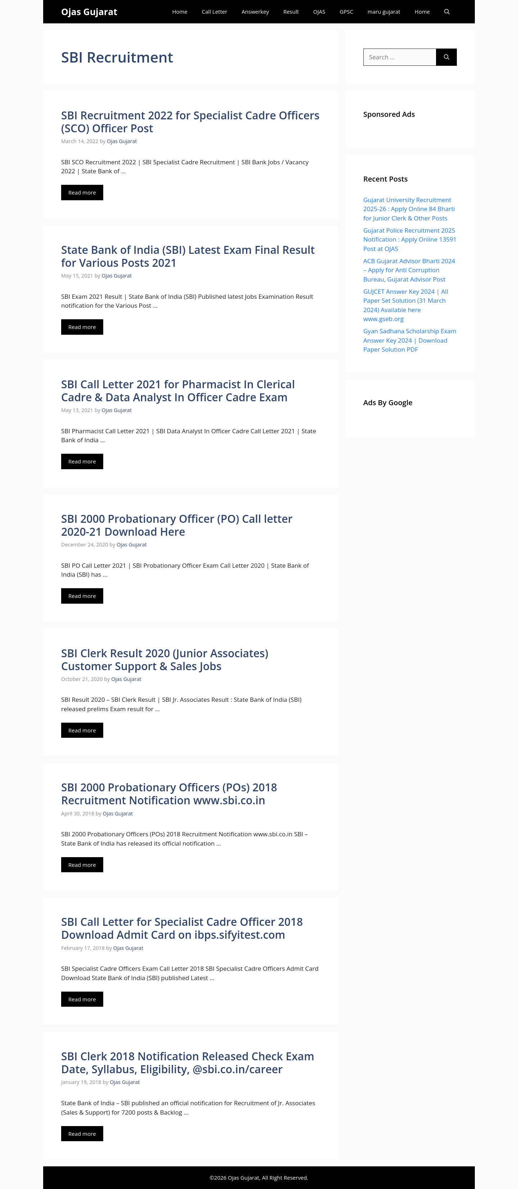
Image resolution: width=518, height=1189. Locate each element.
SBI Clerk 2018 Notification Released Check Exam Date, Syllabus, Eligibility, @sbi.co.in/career (187, 1062)
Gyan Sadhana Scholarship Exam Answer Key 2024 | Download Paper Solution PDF (409, 340)
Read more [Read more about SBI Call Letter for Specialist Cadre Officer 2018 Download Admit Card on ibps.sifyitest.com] (82, 999)
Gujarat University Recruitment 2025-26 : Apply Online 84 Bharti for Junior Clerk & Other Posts (409, 209)
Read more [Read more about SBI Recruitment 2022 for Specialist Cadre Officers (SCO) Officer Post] (82, 192)
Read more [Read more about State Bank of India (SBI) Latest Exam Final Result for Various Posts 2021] (82, 326)
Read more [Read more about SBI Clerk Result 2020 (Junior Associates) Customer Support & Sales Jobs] (82, 730)
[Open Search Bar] (447, 11)
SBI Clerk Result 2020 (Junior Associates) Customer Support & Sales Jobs (164, 659)
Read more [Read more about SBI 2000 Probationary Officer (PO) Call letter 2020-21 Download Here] (82, 595)
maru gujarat (384, 11)
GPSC (346, 11)
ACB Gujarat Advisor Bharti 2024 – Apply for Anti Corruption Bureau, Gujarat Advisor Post (409, 270)
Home (179, 11)
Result (291, 11)
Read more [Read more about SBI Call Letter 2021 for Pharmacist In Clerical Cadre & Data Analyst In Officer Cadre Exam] (82, 461)
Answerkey (255, 11)
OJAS (319, 11)
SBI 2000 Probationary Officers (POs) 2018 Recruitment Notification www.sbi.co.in (169, 794)
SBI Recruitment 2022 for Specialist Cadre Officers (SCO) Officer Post (190, 122)
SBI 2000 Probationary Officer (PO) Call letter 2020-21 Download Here (176, 525)
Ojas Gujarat (89, 11)
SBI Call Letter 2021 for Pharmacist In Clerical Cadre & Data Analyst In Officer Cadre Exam (178, 390)
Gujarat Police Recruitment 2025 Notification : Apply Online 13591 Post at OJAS (409, 239)
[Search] (446, 57)
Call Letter (214, 11)
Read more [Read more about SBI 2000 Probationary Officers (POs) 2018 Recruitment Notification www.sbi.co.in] (82, 864)
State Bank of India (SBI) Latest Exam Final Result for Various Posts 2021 (188, 256)
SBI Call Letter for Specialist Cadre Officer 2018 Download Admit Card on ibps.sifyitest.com (182, 928)
